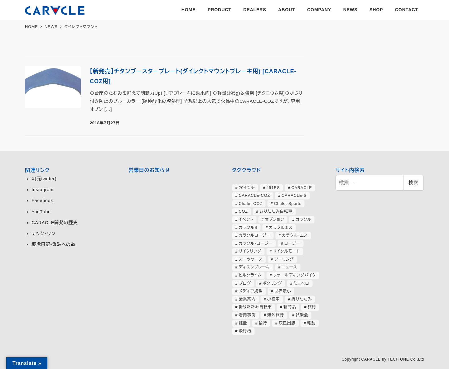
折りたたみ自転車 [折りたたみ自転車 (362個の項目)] (255, 307)
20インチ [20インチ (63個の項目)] (247, 187)
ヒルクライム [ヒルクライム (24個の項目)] (250, 275)
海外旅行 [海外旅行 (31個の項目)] (275, 315)
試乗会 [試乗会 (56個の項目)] (302, 315)
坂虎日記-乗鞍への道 (53, 244)
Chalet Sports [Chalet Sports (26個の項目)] (288, 203)
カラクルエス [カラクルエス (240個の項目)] (281, 227)
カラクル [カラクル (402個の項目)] (303, 219)
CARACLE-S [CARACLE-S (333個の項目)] (294, 195)
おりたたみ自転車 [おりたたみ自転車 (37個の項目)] (275, 211)
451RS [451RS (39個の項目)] (273, 187)
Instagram (42, 189)
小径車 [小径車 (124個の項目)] (273, 299)
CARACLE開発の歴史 (54, 222)
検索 (413, 182)
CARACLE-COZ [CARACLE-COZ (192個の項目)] (254, 195)
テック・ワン (43, 233)
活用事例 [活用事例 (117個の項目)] (247, 315)
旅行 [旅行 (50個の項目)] (312, 307)
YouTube (41, 211)
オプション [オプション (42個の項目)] (274, 219)
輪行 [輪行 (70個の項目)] (263, 323)
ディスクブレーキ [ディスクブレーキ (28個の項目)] (254, 267)
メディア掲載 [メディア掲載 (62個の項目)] (251, 291)
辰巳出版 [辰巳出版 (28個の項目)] (287, 323)
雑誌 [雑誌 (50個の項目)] (311, 323)
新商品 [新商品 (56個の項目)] (289, 307)
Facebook (42, 200)
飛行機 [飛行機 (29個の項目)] (245, 331)
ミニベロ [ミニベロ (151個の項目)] (301, 283)
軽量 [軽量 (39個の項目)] (243, 323)
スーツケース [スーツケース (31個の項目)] (251, 259)
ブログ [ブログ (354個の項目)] (245, 283)
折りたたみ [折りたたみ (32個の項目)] (301, 299)
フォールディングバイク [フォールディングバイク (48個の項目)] (294, 275)
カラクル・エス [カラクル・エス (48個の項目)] (295, 235)
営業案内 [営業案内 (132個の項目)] (247, 299)
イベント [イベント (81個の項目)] (246, 219)
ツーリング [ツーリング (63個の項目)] (284, 259)
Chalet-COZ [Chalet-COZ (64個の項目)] (251, 203)
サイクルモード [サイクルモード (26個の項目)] (286, 251)
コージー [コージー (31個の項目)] (292, 243)
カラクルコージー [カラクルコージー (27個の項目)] (255, 235)
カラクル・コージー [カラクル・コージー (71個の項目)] (256, 243)
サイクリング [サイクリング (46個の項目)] (250, 251)
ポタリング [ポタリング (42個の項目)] (272, 283)
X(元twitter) (43, 178)
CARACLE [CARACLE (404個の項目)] (301, 187)
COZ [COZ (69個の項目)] (243, 211)
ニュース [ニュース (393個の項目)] (289, 267)
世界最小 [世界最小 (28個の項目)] (282, 291)
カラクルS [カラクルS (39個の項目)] (248, 227)
